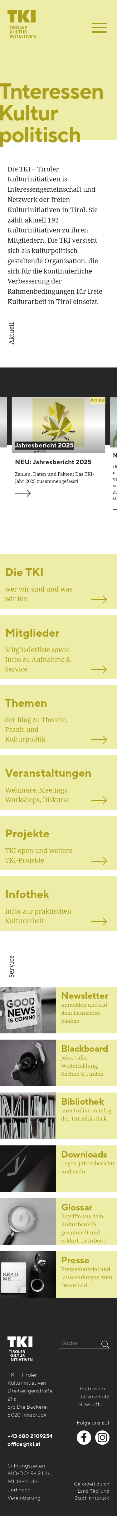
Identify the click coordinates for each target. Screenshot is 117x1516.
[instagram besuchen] (102, 1437)
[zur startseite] (21, 19)
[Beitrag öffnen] (58, 1063)
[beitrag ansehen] (58, 425)
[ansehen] (58, 581)
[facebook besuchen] (84, 1437)
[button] (99, 27)
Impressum (91, 1388)
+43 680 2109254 (29, 1436)
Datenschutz (94, 1396)
